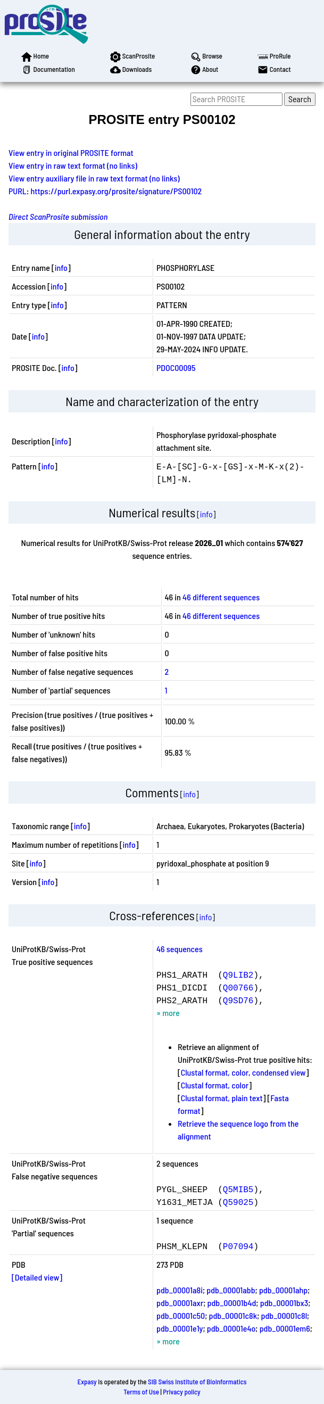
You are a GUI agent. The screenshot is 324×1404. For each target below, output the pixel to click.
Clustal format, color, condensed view (243, 1072)
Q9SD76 (238, 1000)
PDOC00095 (175, 367)
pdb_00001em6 (285, 1328)
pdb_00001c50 (180, 1315)
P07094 (238, 1246)
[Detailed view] (37, 1277)
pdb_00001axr (179, 1303)
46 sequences (179, 949)
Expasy (86, 1381)
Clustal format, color (215, 1085)
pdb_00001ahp (283, 1290)
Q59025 (238, 1202)
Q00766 (238, 987)
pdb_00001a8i (179, 1290)
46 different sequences (221, 597)
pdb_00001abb (230, 1290)
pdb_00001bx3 (284, 1303)
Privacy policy (181, 1392)
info (61, 267)
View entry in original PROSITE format (71, 152)
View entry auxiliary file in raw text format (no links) (94, 178)
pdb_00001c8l (284, 1315)
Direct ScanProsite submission (58, 216)
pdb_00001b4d (231, 1303)
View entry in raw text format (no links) (73, 165)
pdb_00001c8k (233, 1315)
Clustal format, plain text (222, 1098)
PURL (18, 191)
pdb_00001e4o (231, 1328)
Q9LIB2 (238, 974)
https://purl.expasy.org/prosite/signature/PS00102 (116, 191)
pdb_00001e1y (179, 1328)
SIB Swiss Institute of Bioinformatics (197, 1381)
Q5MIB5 (238, 1189)
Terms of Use (141, 1392)
